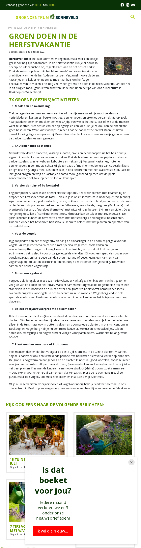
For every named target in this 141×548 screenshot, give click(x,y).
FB (122, 5)
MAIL (133, 5)
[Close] (131, 462)
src (132, 17)
